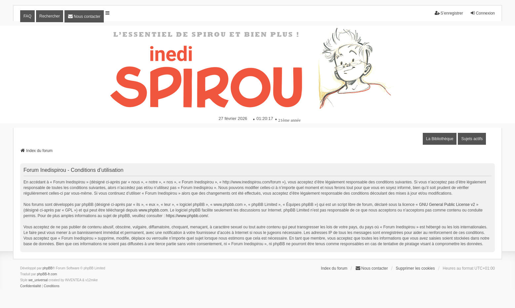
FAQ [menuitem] (27, 16)
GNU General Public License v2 (447, 204)
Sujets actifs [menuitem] (472, 138)
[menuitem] (84, 16)
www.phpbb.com (153, 210)
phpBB (48, 268)
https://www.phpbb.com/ (187, 215)
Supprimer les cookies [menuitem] (415, 268)
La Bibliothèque (440, 138)
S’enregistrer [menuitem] (449, 13)
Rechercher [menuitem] (49, 16)
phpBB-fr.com (47, 274)
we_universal (38, 280)
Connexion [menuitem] (482, 13)
